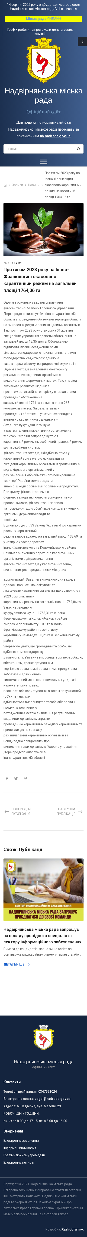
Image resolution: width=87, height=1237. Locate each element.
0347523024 (47, 1091)
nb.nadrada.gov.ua (55, 136)
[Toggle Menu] (43, 162)
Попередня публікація (17, 811)
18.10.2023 (15, 263)
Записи (17, 185)
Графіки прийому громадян (24, 1155)
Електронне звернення (21, 1140)
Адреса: (9, 1106)
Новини (33, 185)
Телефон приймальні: (20, 1091)
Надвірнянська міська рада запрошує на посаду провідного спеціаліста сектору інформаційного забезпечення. (43, 935)
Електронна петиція (18, 1162)
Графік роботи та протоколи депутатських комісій (39, 32)
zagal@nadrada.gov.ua (53, 1099)
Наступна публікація (70, 811)
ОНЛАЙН (43, 19)
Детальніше (13, 964)
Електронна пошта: (18, 1099)
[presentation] (4, 976)
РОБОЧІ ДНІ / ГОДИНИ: (21, 1113)
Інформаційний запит (19, 1148)
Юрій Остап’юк (72, 1229)
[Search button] (79, 149)
